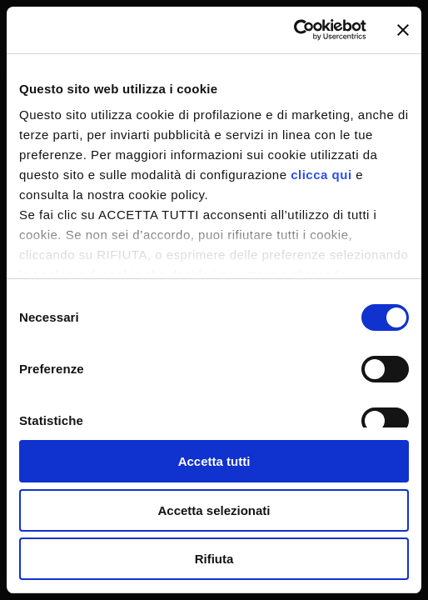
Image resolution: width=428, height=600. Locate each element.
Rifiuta (214, 559)
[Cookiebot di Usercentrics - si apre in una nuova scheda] (293, 30)
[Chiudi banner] (403, 30)
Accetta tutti (214, 461)
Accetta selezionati (213, 510)
